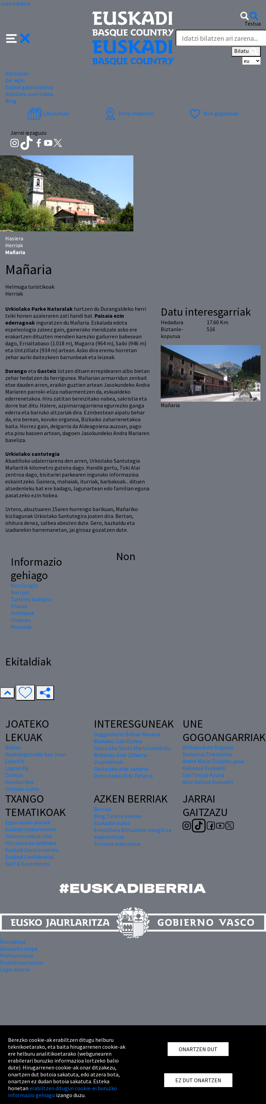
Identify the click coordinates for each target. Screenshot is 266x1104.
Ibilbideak (22, 612)
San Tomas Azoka (203, 774)
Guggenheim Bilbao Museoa (127, 734)
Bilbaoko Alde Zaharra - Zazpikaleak (122, 758)
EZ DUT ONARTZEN (198, 1080)
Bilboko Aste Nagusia (208, 747)
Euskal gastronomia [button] (29, 87)
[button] (18, 37)
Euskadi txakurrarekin (30, 829)
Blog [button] (11, 100)
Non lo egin (24, 585)
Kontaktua (13, 941)
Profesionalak (17, 955)
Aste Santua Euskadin (208, 781)
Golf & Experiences (27, 863)
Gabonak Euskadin (204, 768)
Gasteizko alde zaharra (121, 768)
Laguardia (16, 768)
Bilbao (13, 747)
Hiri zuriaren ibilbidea (30, 842)
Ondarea (21, 619)
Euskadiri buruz (112, 822)
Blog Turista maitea (117, 816)
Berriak (102, 809)
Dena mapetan (128, 113)
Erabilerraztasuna (21, 962)
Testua (253, 23)
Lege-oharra (14, 969)
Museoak (21, 626)
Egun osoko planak (27, 822)
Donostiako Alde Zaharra (123, 775)
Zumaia (14, 774)
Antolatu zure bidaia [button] (29, 93)
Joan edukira (15, 3)
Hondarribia (19, 781)
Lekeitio (15, 761)
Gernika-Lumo (22, 788)
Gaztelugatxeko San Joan (35, 754)
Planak (19, 606)
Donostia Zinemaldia (207, 754)
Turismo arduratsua (117, 843)
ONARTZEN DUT (198, 1049)
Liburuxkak (48, 113)
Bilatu (246, 51)
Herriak (14, 245)
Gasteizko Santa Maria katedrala (132, 748)
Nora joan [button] (16, 73)
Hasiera (14, 238)
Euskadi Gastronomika (32, 849)
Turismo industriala (28, 836)
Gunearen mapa (18, 948)
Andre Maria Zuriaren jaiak (213, 761)
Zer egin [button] (15, 80)
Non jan (20, 592)
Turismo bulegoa (31, 599)
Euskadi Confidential (29, 856)
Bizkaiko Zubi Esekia (118, 741)
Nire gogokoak (213, 113)
